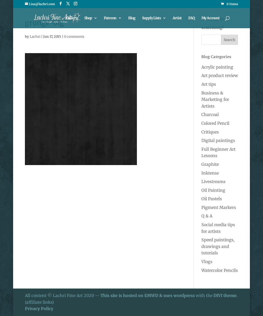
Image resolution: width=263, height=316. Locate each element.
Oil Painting (213, 190)
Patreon (110, 18)
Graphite (210, 164)
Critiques (210, 132)
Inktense (210, 173)
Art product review (219, 75)
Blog (131, 18)
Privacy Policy (39, 308)
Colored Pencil (215, 123)
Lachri (35, 36)
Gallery (72, 18)
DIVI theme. (225, 295)
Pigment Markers (218, 207)
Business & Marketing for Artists (215, 99)
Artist (177, 18)
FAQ (191, 18)
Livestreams (213, 181)
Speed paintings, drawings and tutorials (217, 246)
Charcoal (210, 114)
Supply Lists (151, 18)
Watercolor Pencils (219, 270)
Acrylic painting (217, 67)
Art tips (208, 84)
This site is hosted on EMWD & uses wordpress (147, 295)
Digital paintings (218, 140)
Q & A (206, 215)
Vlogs (206, 261)
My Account (210, 18)
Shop (88, 18)
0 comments (74, 36)
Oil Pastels (211, 198)
